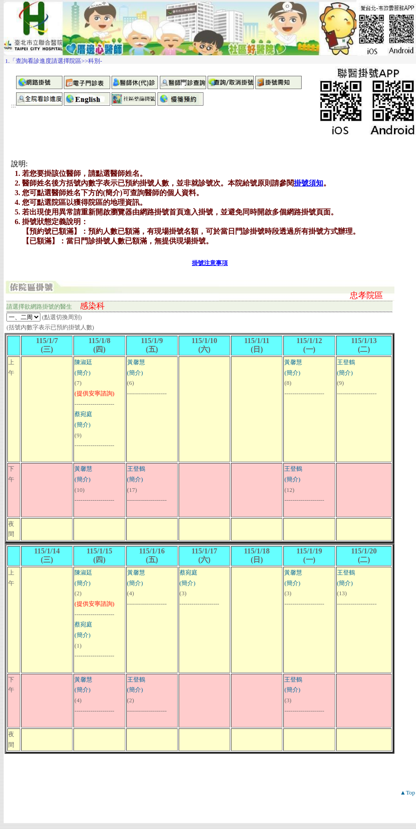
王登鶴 (346, 362)
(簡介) (82, 372)
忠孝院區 (366, 295)
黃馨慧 (136, 362)
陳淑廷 (83, 362)
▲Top (407, 792)
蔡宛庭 (83, 414)
